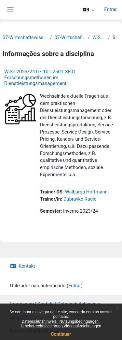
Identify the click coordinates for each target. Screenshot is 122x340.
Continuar (61, 334)
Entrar (110, 9)
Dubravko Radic (79, 199)
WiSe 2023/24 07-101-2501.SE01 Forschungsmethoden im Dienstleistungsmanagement (40, 77)
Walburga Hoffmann (86, 192)
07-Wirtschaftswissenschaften (69, 37)
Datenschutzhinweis (40, 321)
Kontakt (22, 266)
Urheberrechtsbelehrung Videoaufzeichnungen (61, 326)
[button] (89, 10)
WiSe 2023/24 (98, 37)
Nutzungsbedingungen (80, 321)
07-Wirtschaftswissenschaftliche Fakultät (25, 37)
